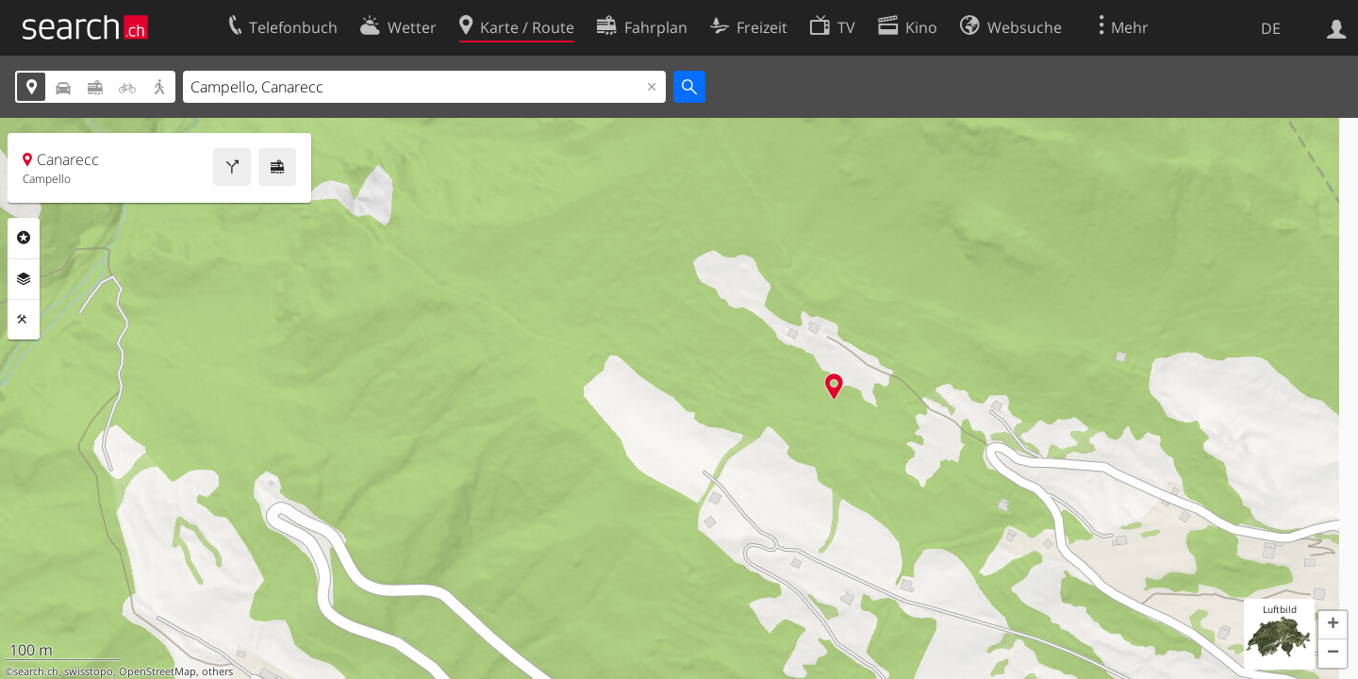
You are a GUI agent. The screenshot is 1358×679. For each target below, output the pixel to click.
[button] (1332, 625)
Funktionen (24, 320)
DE (1271, 28)
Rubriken (24, 237)
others (217, 671)
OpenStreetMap (157, 671)
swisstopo (88, 671)
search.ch (35, 671)
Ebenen (24, 279)
